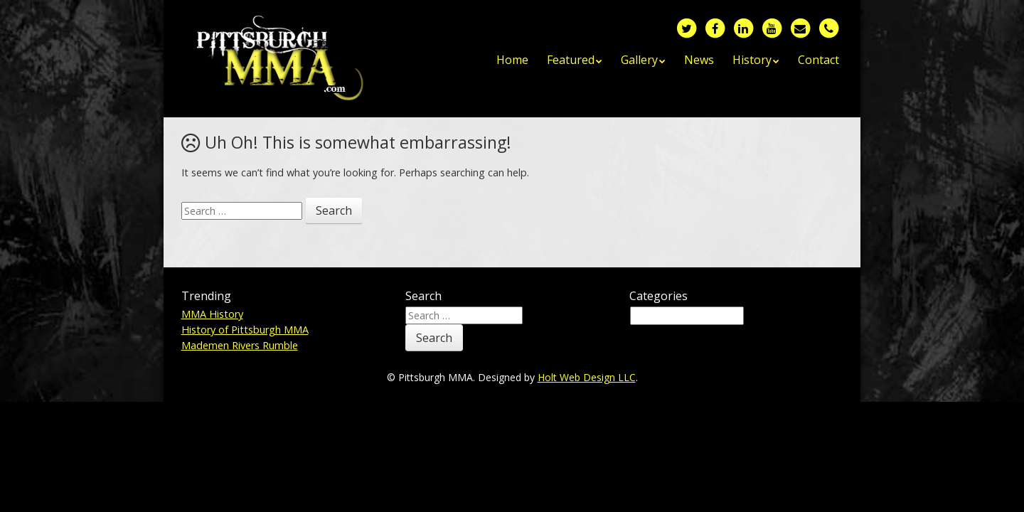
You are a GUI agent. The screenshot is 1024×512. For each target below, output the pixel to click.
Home (512, 60)
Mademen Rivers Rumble (239, 345)
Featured (570, 60)
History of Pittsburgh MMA (245, 329)
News (699, 60)
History (752, 60)
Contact (818, 60)
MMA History (212, 314)
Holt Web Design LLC (587, 377)
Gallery (639, 60)
